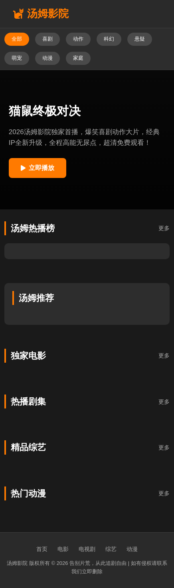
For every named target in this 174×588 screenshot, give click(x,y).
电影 (63, 549)
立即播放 (37, 167)
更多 (164, 228)
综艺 (111, 549)
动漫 (132, 549)
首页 (41, 549)
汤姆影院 (40, 14)
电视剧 (87, 549)
